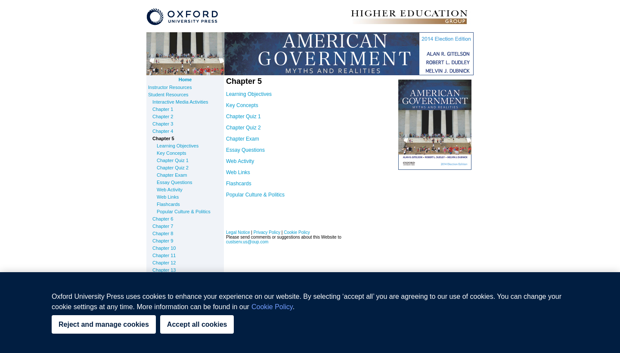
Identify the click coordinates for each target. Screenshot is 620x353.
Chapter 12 (164, 262)
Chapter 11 (164, 255)
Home (185, 79)
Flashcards (168, 204)
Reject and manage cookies (104, 324)
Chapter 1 (162, 109)
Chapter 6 (162, 218)
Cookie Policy (297, 232)
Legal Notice (238, 232)
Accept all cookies (197, 324)
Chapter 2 (162, 116)
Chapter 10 (164, 248)
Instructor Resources (170, 87)
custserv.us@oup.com (247, 241)
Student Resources (168, 94)
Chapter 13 (164, 270)
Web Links (168, 197)
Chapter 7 (162, 226)
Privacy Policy (267, 232)
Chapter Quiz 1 (173, 160)
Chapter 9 (162, 240)
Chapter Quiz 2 (173, 167)
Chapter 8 (162, 233)
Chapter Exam (172, 175)
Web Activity (170, 189)
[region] (310, 312)
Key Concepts (171, 153)
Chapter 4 (162, 131)
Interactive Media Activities (180, 101)
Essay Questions (174, 182)
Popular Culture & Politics (184, 211)
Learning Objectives (177, 145)
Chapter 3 (162, 123)
